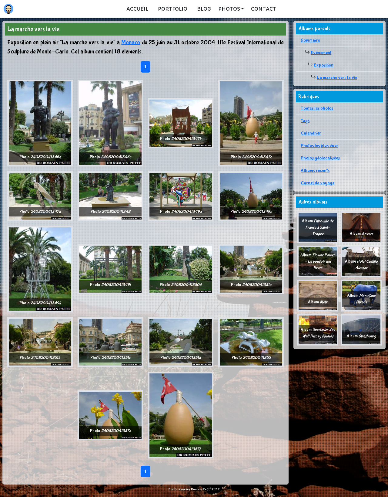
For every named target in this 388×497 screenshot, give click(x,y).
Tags (305, 121)
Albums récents (315, 170)
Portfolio (172, 9)
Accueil (137, 9)
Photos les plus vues (319, 145)
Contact (263, 9)
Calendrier (311, 133)
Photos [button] (229, 9)
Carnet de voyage (317, 183)
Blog (204, 9)
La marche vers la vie (337, 77)
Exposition (323, 65)
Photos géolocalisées (320, 158)
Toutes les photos (317, 108)
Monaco (130, 42)
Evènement (321, 53)
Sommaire (310, 40)
